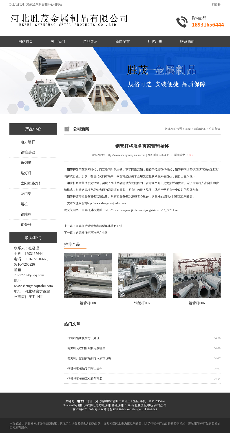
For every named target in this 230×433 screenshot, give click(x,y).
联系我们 (187, 41)
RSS (115, 409)
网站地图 (106, 409)
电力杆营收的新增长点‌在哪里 (86, 348)
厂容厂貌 (155, 41)
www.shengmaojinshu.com (33, 286)
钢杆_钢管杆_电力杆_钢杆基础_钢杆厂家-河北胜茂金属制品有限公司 (122, 405)
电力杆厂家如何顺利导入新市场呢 (89, 358)
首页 (188, 129)
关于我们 (58, 41)
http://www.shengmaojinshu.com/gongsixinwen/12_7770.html (142, 210)
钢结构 (26, 214)
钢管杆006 (197, 303)
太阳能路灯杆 (31, 183)
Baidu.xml (125, 409)
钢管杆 (26, 224)
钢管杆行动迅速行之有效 (92, 232)
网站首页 (25, 41)
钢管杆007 (142, 303)
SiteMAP (152, 409)
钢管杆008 (88, 303)
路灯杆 (26, 173)
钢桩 (24, 204)
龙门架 (26, 193)
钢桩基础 (28, 152)
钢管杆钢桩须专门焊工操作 (84, 368)
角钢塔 (26, 162)
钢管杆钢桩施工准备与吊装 (84, 378)
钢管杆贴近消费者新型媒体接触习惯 (99, 226)
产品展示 (90, 41)
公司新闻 (215, 129)
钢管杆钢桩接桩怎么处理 (83, 338)
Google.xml (139, 409)
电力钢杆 (28, 142)
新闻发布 (122, 41)
